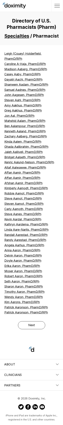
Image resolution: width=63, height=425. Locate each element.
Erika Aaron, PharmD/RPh (22, 266)
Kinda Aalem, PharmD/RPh (22, 141)
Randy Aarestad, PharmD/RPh (25, 240)
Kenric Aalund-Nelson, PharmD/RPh (29, 162)
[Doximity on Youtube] (42, 407)
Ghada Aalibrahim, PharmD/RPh (26, 146)
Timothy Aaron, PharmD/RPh (24, 291)
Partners (31, 385)
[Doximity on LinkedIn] (35, 407)
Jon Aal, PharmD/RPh (19, 115)
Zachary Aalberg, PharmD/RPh (25, 136)
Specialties (16, 36)
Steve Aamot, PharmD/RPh (23, 198)
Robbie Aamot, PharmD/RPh (24, 193)
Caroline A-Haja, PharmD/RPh (25, 64)
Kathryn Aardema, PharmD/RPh (26, 224)
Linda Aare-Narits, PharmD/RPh (26, 229)
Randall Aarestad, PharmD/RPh (26, 235)
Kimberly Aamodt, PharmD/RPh (26, 188)
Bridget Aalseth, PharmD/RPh (24, 157)
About (31, 364)
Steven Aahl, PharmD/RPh (22, 100)
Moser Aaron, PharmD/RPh (23, 271)
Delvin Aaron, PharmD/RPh (23, 255)
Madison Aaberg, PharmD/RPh (25, 69)
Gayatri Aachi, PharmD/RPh (23, 79)
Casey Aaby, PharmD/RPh (22, 74)
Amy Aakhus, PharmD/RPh (22, 105)
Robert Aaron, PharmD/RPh (23, 276)
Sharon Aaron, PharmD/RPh (23, 286)
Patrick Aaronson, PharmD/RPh (26, 307)
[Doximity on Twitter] (21, 407)
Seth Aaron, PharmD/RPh (21, 281)
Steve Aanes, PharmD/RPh (22, 214)
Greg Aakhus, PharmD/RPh (23, 110)
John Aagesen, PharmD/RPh (24, 95)
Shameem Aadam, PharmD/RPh (26, 84)
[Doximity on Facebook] (28, 407)
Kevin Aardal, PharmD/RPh (22, 219)
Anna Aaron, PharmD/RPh (22, 250)
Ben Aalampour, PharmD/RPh (24, 126)
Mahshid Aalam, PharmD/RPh (24, 121)
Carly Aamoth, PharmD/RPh (23, 209)
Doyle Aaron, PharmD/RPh (22, 260)
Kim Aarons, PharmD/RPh (22, 302)
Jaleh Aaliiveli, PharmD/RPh (23, 152)
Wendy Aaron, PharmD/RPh (23, 297)
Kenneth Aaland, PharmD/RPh (25, 131)
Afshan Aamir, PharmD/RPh (23, 183)
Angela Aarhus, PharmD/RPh (24, 245)
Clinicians (31, 375)
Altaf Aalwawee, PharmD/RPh (25, 167)
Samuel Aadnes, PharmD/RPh (24, 90)
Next (31, 325)
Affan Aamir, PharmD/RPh (22, 172)
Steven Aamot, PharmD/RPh (24, 203)
